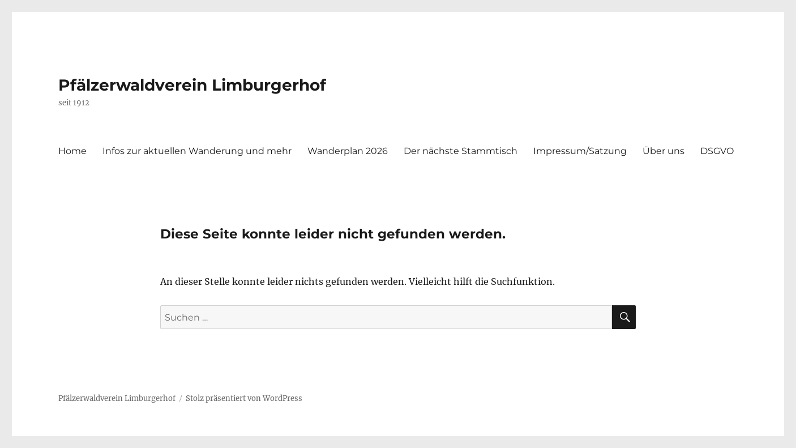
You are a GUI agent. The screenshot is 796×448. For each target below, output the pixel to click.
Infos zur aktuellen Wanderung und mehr (197, 151)
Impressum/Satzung (580, 151)
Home (72, 151)
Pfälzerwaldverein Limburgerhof (192, 85)
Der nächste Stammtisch (460, 151)
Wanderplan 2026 (347, 151)
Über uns (663, 151)
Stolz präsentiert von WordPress (244, 398)
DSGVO (717, 151)
